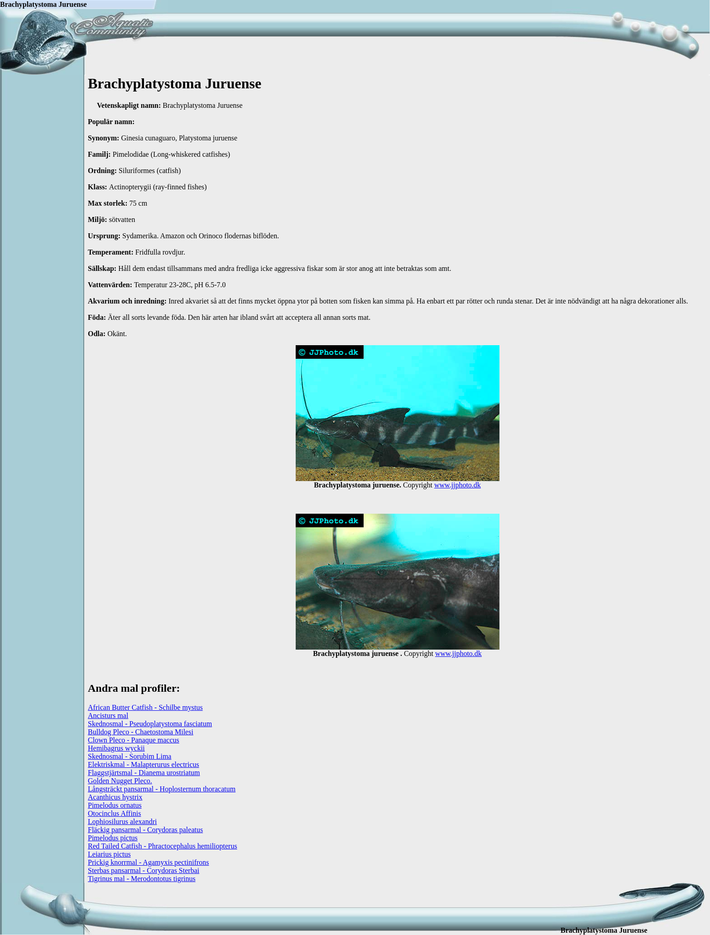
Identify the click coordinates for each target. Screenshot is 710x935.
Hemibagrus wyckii (116, 748)
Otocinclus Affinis (114, 813)
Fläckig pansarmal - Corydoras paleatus (145, 830)
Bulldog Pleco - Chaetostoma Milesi (140, 732)
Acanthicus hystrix (115, 797)
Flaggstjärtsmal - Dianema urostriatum (144, 772)
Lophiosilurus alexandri (122, 821)
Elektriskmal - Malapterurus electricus (143, 764)
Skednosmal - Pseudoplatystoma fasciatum (150, 724)
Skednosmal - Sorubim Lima (129, 756)
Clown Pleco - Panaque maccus (133, 740)
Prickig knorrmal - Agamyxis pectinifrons (148, 862)
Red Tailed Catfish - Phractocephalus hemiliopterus (162, 846)
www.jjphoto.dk (457, 485)
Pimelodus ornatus (115, 805)
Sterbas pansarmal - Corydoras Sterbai (143, 870)
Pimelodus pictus (113, 838)
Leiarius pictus (109, 854)
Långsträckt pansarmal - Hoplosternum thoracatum (161, 789)
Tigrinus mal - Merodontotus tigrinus (142, 878)
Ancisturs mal (108, 715)
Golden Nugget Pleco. (120, 781)
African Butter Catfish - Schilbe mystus (145, 707)
